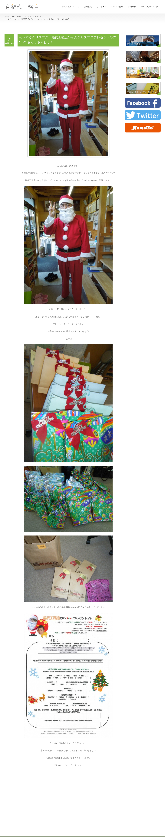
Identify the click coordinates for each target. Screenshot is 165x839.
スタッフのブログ (36, 16)
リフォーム (102, 6)
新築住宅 (88, 6)
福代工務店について (70, 6)
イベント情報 (117, 6)
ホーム (7, 16)
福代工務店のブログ (149, 6)
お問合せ (132, 6)
